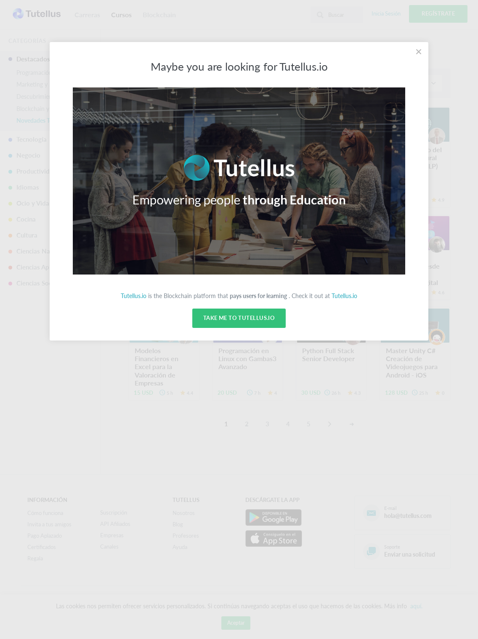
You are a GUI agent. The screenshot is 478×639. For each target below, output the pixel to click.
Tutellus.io (133, 295)
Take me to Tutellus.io (239, 318)
